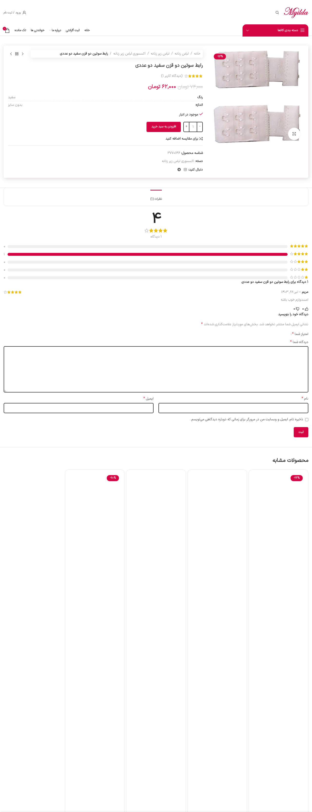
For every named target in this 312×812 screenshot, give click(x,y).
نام (305, 398)
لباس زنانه (182, 53)
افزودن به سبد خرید (163, 126)
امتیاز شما (300, 334)
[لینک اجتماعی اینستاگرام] (185, 169)
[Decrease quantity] (200, 127)
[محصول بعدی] (11, 54)
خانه (197, 53)
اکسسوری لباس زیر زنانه (129, 53)
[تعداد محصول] (193, 127)
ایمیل (148, 398)
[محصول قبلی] (23, 54)
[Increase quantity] (186, 127)
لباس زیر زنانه (160, 53)
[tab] (156, 197)
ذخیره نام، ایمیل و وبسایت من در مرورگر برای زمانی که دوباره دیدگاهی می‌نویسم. (247, 419)
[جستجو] (277, 13)
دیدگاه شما (299, 342)
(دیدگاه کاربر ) (171, 75)
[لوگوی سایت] (296, 12)
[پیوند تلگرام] (179, 169)
